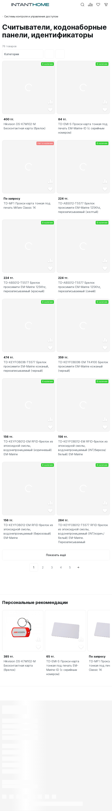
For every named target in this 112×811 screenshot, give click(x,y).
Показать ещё (56, 555)
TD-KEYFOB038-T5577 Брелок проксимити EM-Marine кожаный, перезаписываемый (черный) (26, 367)
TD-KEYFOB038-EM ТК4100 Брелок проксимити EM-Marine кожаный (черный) (83, 367)
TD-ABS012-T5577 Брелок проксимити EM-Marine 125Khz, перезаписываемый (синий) (79, 287)
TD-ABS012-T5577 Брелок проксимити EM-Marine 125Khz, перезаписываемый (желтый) (79, 208)
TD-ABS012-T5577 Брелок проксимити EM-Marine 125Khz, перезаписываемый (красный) (25, 287)
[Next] (78, 567)
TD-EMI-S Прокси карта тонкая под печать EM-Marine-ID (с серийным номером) (83, 128)
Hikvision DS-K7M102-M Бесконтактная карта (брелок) (25, 126)
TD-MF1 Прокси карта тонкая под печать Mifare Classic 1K (27, 206)
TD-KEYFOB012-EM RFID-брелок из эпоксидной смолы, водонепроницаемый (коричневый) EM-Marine (28, 448)
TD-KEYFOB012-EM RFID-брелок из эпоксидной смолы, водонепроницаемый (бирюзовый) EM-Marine (28, 531)
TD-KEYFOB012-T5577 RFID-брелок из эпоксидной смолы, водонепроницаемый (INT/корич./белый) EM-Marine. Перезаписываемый (83, 533)
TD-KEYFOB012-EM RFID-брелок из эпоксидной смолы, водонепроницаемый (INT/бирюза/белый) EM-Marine (83, 448)
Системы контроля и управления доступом (31, 16)
